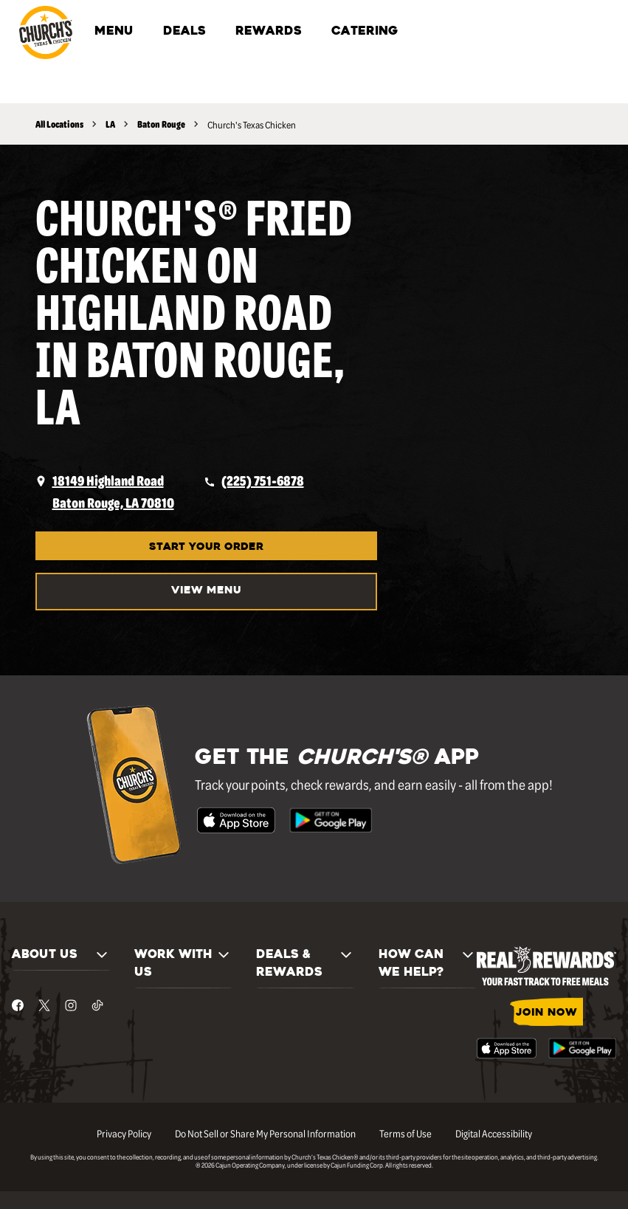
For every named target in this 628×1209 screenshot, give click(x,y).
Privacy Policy (124, 1133)
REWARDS (268, 32)
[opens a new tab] (104, 491)
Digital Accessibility (493, 1133)
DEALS (184, 32)
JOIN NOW (546, 1013)
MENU (114, 32)
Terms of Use (405, 1133)
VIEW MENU (206, 590)
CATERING (364, 32)
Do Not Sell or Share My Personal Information (265, 1133)
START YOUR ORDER (206, 547)
